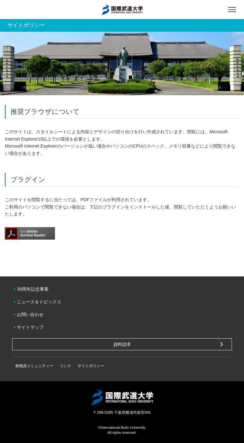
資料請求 (122, 344)
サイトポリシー (91, 366)
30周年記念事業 (33, 289)
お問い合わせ (30, 314)
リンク (65, 366)
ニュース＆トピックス (39, 301)
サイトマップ (30, 327)
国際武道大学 (122, 9)
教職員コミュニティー (34, 366)
